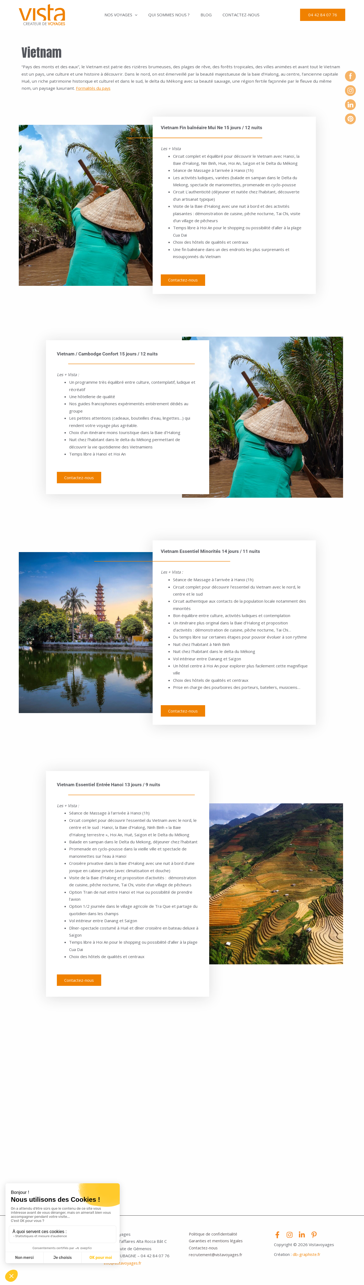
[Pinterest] (314, 1237)
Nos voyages (125, 14)
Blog (204, 14)
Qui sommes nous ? (170, 14)
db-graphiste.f (306, 1257)
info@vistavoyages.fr (123, 1266)
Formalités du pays (94, 88)
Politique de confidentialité (214, 1237)
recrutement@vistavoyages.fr (217, 1258)
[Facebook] (277, 1237)
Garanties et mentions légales (217, 1244)
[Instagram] (289, 1237)
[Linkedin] (301, 1237)
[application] (138, 14)
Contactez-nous (236, 14)
